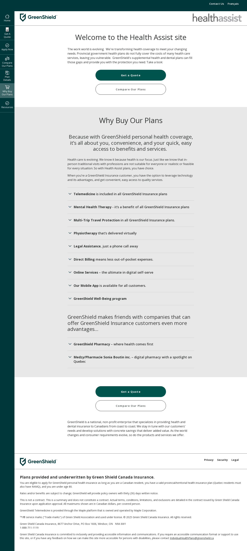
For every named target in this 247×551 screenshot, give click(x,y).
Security (222, 460)
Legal (235, 460)
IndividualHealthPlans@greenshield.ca (192, 538)
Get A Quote (7, 32)
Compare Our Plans (7, 61)
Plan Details (7, 76)
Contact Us (216, 3)
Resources (7, 105)
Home (7, 18)
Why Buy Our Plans (7, 90)
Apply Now (7, 47)
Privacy (209, 460)
